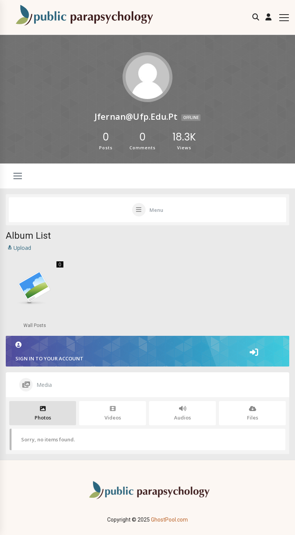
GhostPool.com (169, 520)
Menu (156, 210)
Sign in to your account (147, 352)
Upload (18, 247)
